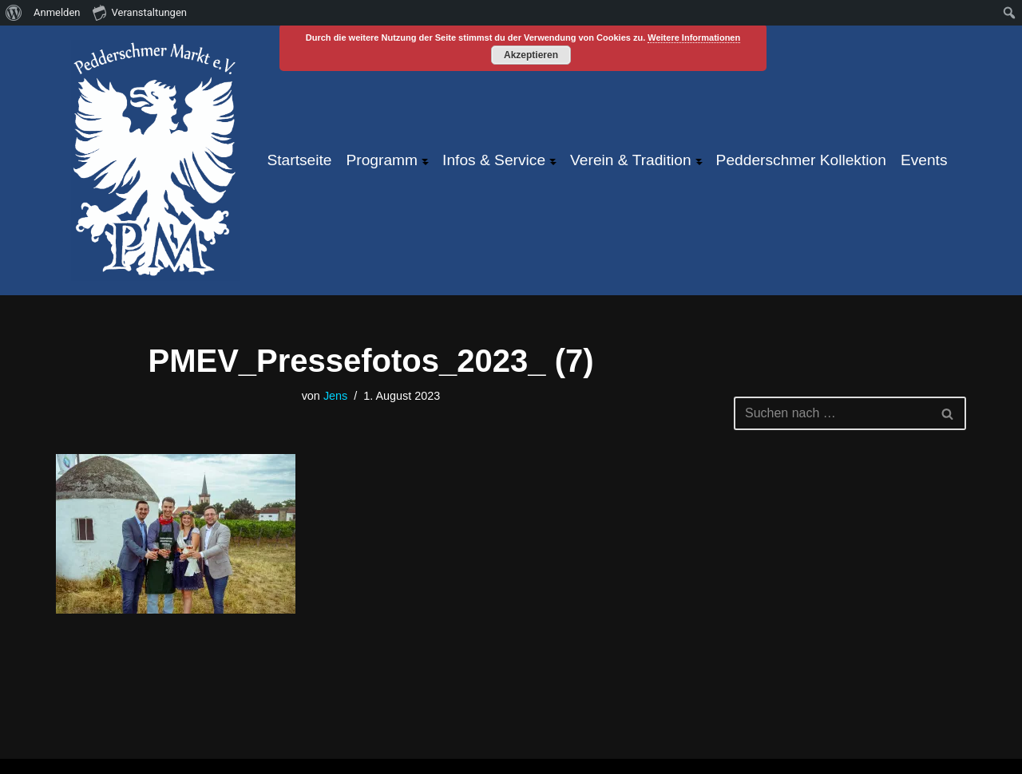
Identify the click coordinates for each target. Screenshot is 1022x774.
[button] (425, 160)
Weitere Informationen (694, 37)
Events (924, 160)
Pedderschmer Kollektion (801, 160)
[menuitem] (14, 13)
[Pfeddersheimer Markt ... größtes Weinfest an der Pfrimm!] (155, 160)
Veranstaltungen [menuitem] (140, 12)
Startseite (299, 160)
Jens (335, 395)
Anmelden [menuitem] (57, 12)
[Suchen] (832, 413)
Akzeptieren (531, 55)
